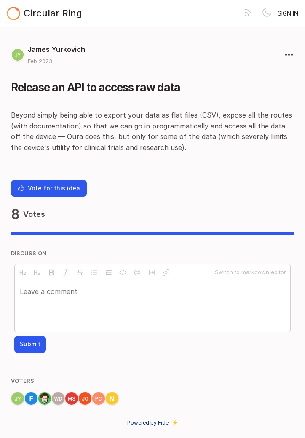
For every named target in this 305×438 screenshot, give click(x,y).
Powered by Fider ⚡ (152, 422)
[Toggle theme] (266, 13)
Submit (30, 343)
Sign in (288, 13)
